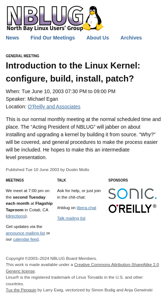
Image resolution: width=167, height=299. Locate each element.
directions (16, 215)
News (12, 38)
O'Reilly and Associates (54, 106)
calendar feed (26, 239)
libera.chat (86, 207)
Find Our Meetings (52, 38)
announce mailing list (25, 233)
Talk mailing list (71, 218)
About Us (97, 38)
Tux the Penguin (21, 289)
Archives (131, 38)
